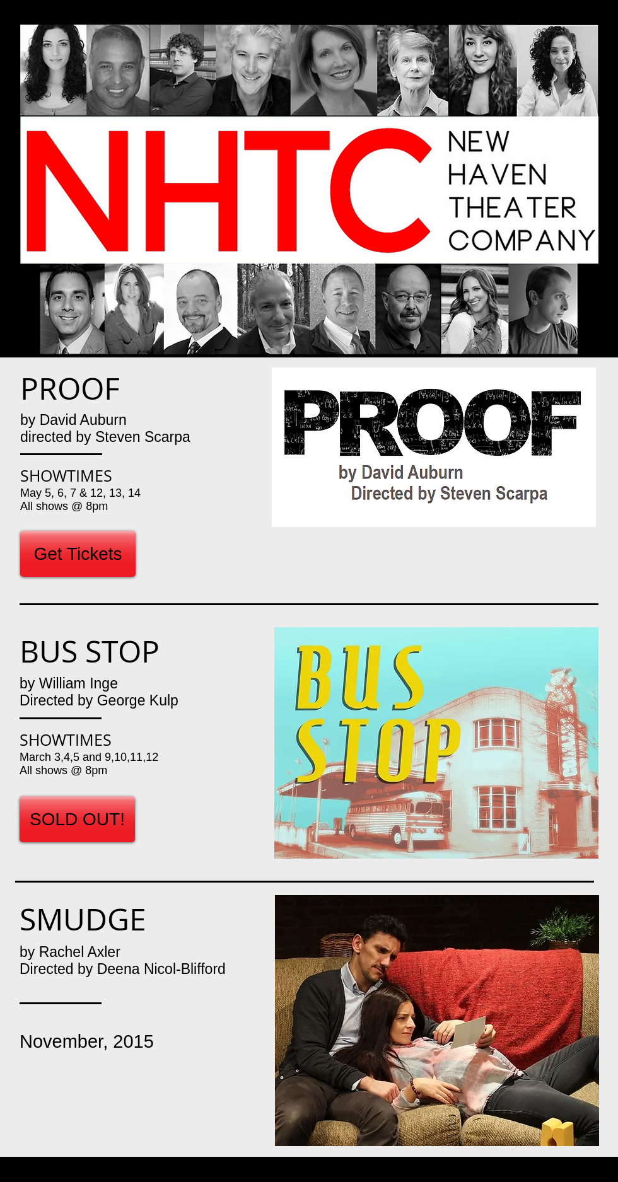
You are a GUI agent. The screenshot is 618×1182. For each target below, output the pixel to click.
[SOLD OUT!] (77, 819)
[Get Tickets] (78, 554)
